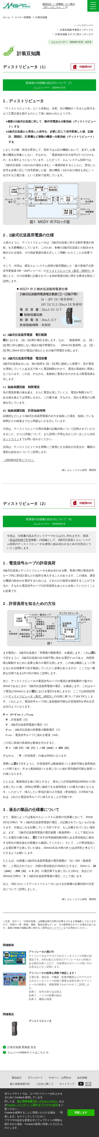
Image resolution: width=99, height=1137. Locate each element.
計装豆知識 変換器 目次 (21, 1047)
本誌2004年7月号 (20, 539)
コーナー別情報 (23, 17)
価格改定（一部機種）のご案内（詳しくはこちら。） (58, 6)
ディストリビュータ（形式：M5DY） (69, 270)
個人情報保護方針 (20, 1083)
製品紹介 (17, 1077)
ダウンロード (35, 1077)
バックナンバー (85, 25)
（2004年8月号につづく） (19, 460)
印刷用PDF (85, 66)
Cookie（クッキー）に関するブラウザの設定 (32, 1104)
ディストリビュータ (40, 1020)
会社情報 (82, 1077)
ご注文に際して (44, 1083)
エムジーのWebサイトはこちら (26, 1052)
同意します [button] (81, 1112)
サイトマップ (66, 1083)
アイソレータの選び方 (41, 951)
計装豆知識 (41, 17)
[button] (4, 1132)
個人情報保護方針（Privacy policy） (38, 1101)
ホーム (6, 17)
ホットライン (11, 439)
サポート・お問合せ (60, 1077)
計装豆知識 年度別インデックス (76, 29)
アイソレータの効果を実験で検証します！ (53, 973)
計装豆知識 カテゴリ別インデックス (74, 34)
